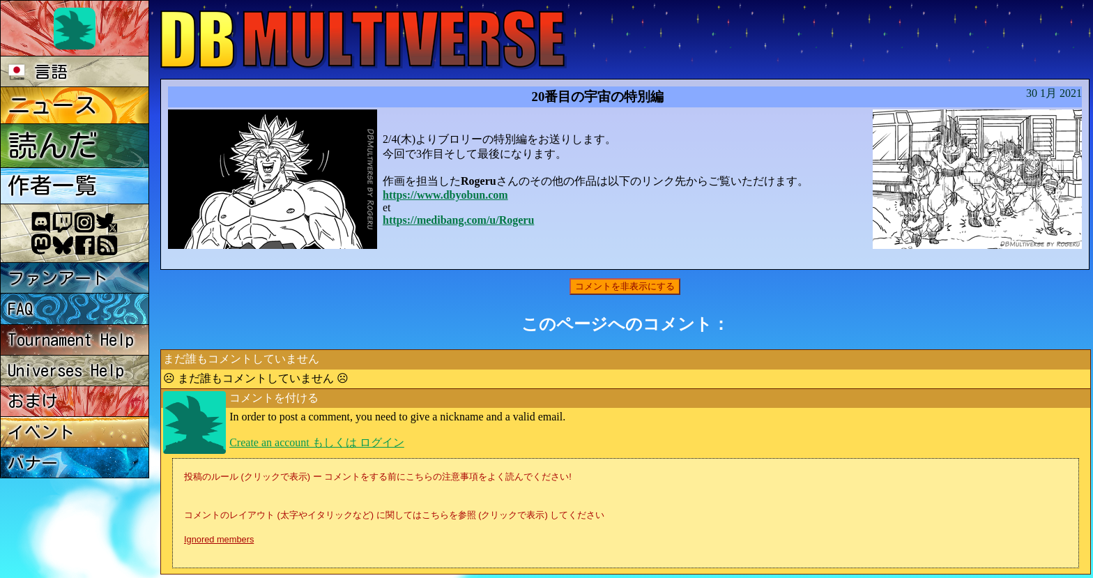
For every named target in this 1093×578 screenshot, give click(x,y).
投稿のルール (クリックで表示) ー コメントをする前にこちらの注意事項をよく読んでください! (378, 476)
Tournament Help (71, 339)
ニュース (52, 105)
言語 (38, 71)
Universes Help (66, 370)
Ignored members (219, 539)
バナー (33, 463)
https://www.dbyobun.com (445, 195)
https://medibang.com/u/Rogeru (458, 220)
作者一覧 (52, 185)
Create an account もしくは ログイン (316, 442)
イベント (41, 432)
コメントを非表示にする (625, 286)
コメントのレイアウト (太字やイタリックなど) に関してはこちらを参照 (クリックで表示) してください (394, 515)
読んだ (53, 145)
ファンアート (58, 278)
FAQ (20, 309)
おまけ (33, 401)
